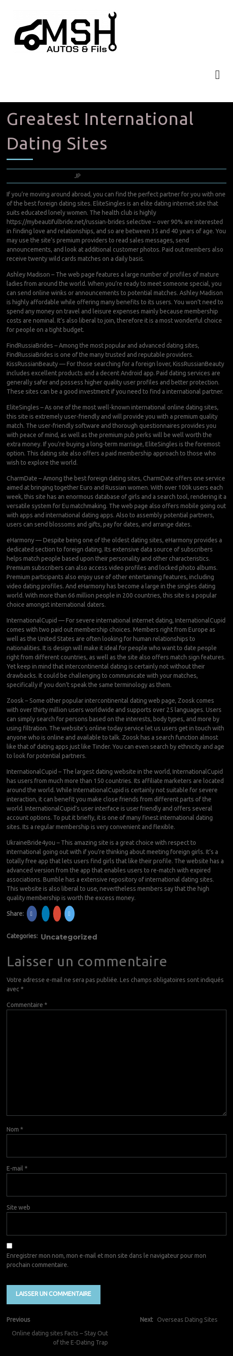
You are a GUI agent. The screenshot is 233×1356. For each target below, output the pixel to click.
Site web (18, 1207)
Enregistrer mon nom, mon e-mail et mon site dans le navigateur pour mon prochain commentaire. (106, 1260)
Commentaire (27, 1004)
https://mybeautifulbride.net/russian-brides (66, 221)
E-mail (17, 1168)
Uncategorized (69, 937)
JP (77, 175)
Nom (15, 1129)
